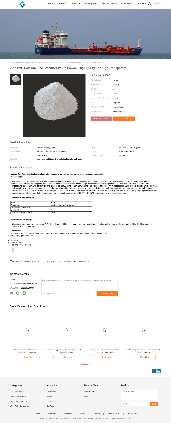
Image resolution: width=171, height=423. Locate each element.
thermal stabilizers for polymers (76, 261)
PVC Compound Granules (19, 401)
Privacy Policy (114, 414)
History (49, 396)
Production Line (89, 392)
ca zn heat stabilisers (52, 261)
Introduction (51, 392)
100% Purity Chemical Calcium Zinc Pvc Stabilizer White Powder (27, 351)
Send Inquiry (107, 293)
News (82, 414)
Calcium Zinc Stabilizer (18, 396)
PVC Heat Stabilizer (17, 392)
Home (50, 4)
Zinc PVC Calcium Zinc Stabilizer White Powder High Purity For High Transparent (71, 62)
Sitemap (96, 414)
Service (49, 401)
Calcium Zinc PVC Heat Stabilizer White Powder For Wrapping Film (104, 351)
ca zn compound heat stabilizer (28, 261)
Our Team (50, 406)
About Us (75, 4)
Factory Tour (91, 4)
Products (62, 4)
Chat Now (141, 4)
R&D (86, 396)
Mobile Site (132, 414)
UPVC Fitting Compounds (19, 406)
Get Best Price (101, 118)
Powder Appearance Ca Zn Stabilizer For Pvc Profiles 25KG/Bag (65, 351)
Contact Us (126, 4)
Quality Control (109, 4)
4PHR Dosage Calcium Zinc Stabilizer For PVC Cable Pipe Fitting (143, 351)
